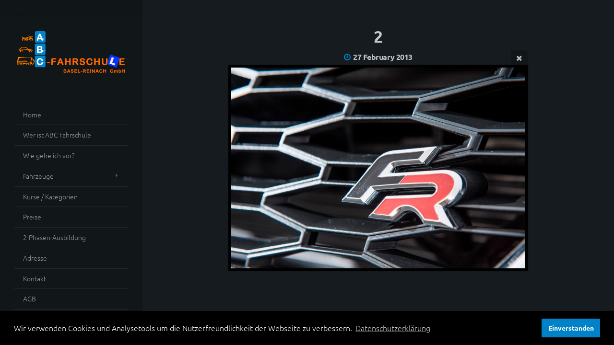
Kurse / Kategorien (50, 196)
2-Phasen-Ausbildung (54, 237)
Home (32, 114)
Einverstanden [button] (571, 327)
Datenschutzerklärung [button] (392, 327)
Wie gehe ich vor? (48, 155)
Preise (32, 216)
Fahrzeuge (38, 176)
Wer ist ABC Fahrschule (57, 134)
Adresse (35, 258)
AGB (29, 298)
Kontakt (34, 278)
